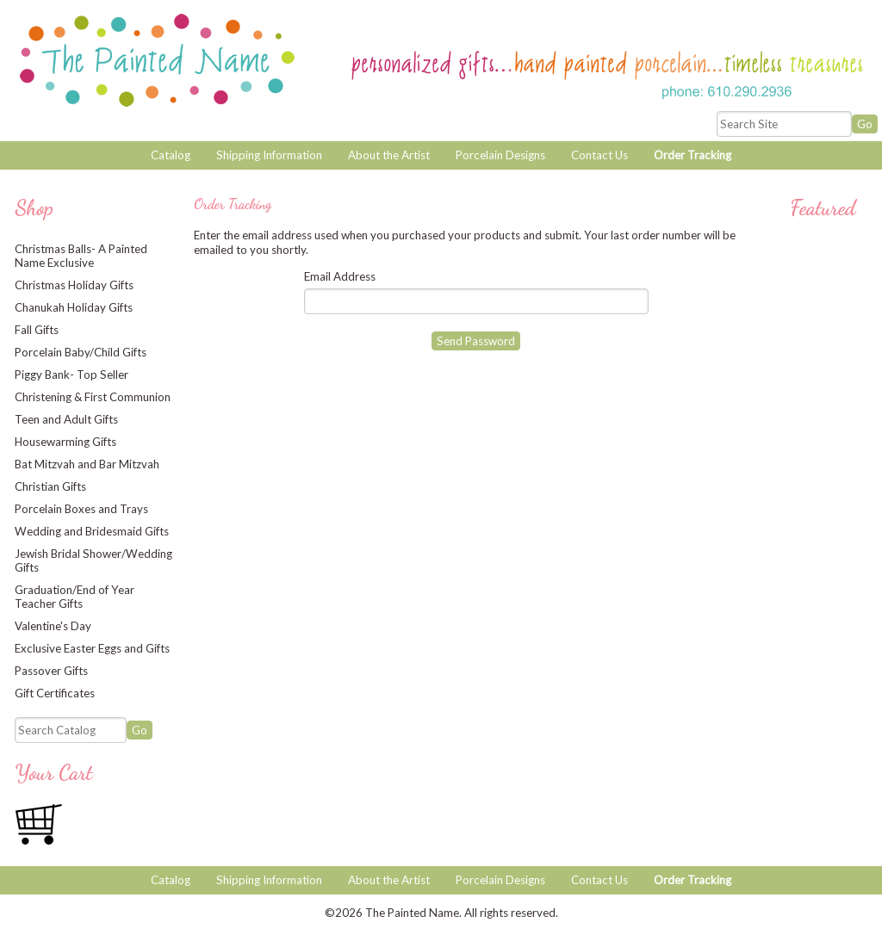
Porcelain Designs (500, 155)
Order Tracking (692, 155)
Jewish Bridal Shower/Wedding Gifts (93, 560)
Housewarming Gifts (65, 442)
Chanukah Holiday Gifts (74, 307)
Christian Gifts (50, 486)
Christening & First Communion (93, 397)
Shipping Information (269, 155)
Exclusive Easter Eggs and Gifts (92, 648)
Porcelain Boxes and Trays (81, 509)
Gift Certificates (55, 693)
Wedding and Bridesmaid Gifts (92, 531)
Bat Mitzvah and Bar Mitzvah (87, 464)
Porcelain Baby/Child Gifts (80, 352)
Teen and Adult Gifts (66, 419)
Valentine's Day (53, 626)
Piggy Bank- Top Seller (71, 374)
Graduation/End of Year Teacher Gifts (74, 596)
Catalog (170, 155)
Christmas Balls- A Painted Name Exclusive (81, 255)
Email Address (340, 276)
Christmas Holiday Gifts (74, 285)
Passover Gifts (51, 671)
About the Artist (389, 155)
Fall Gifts (37, 330)
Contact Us (599, 155)
